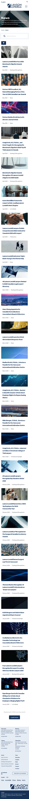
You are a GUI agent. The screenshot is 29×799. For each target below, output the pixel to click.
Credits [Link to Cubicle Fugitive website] (2, 792)
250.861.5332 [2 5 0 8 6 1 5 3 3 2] (18, 736)
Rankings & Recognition (6, 761)
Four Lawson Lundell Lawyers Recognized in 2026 (13, 668)
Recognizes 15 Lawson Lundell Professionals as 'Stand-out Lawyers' (13, 587)
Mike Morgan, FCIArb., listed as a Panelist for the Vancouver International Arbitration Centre (13, 422)
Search (23, 780)
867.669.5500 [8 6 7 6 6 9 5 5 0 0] (18, 751)
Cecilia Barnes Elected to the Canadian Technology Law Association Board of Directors (13, 640)
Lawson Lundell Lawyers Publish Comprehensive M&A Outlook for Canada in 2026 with (13, 230)
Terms (2, 780)
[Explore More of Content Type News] (11, 98)
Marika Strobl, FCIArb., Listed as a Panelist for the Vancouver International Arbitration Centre (14, 364)
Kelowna (17, 728)
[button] (27, 2)
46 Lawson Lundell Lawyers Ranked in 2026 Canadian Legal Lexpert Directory (14, 283)
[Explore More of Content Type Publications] (13, 236)
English (3, 2)
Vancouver (3, 728)
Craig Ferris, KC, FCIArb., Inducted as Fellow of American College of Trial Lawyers (14, 450)
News (16, 762)
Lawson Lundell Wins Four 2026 (13, 64)
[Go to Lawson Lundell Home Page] (14, 6)
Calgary (3, 740)
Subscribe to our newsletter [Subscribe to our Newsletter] (20, 773)
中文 (7, 777)
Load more (14, 717)
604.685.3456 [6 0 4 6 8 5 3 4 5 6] (4, 736)
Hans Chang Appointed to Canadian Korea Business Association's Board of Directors (13, 311)
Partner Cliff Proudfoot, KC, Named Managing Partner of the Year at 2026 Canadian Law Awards (14, 91)
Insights (17, 759)
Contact (17, 768)
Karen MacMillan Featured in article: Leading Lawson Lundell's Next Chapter (13, 203)
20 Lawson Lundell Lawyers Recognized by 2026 (13, 478)
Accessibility (8, 780)
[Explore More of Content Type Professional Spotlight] (16, 456)
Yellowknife (17, 740)
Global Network (4, 759)
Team (16, 755)
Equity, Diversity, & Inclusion (7, 763)
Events (17, 764)
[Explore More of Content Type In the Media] (13, 209)
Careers (17, 766)
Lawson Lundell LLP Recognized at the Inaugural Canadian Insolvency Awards (14, 534)
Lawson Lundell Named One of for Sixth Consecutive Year (14, 506)
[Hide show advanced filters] (3, 43)
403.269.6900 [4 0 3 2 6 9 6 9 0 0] (4, 748)
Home (2, 30)
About (2, 755)
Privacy (14, 780)
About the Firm (4, 757)
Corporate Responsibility (6, 766)
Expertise (17, 757)
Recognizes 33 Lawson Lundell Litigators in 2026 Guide (12, 175)
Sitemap (19, 780)
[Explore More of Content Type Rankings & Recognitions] (16, 70)
